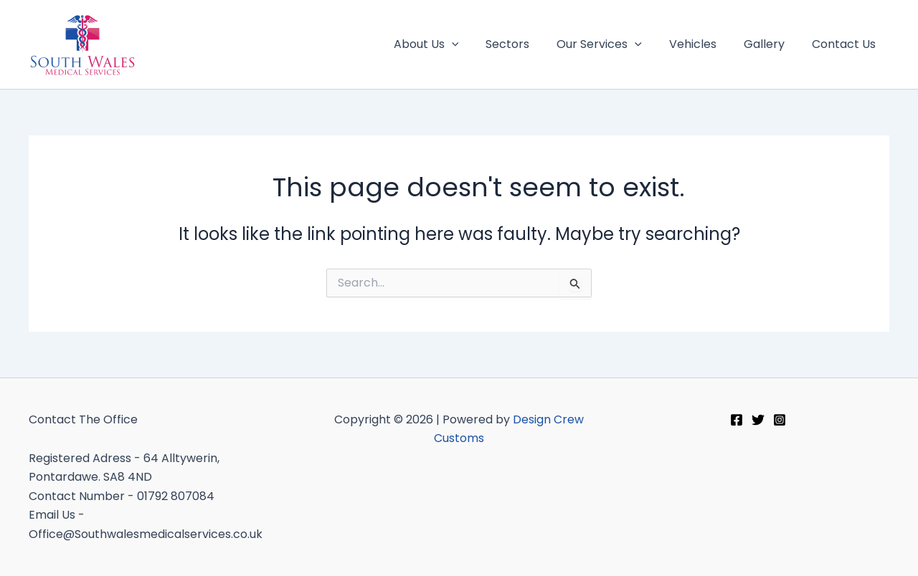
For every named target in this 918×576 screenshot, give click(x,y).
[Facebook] (736, 419)
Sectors (527, 44)
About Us (450, 44)
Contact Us (846, 44)
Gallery (770, 44)
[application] (475, 44)
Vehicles (703, 44)
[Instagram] (779, 419)
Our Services (614, 44)
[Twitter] (758, 419)
